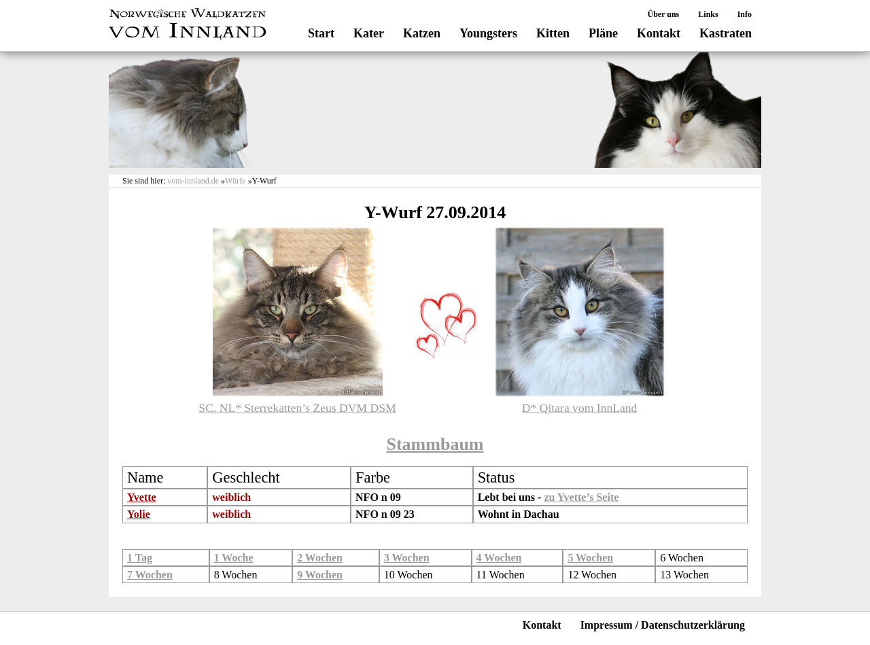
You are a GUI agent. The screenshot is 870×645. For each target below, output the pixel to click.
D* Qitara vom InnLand (580, 408)
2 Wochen (320, 557)
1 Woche (234, 557)
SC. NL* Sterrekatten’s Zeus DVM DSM (297, 408)
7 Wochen (150, 574)
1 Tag (139, 557)
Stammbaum (434, 444)
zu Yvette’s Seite (581, 497)
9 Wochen (320, 574)
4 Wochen (499, 557)
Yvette (141, 497)
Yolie (138, 514)
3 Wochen (407, 557)
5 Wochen (590, 557)
